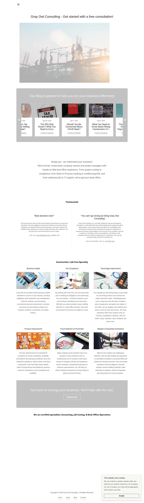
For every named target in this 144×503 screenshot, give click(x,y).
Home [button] (60, 497)
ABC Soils (111, 241)
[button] (18, 4)
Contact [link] (83, 497)
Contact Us (72, 397)
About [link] (68, 497)
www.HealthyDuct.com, (43, 235)
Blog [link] (75, 497)
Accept (121, 496)
